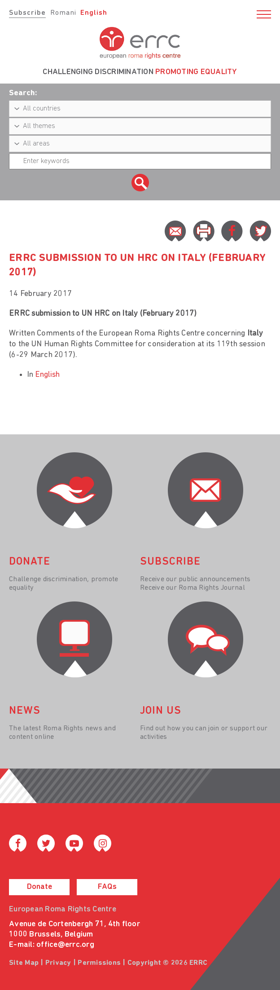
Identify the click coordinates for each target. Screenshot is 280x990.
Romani (63, 13)
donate (29, 562)
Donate (39, 887)
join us (160, 711)
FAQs (107, 887)
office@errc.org (65, 945)
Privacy (58, 963)
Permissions (99, 963)
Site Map (24, 963)
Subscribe (27, 13)
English (93, 13)
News (24, 711)
